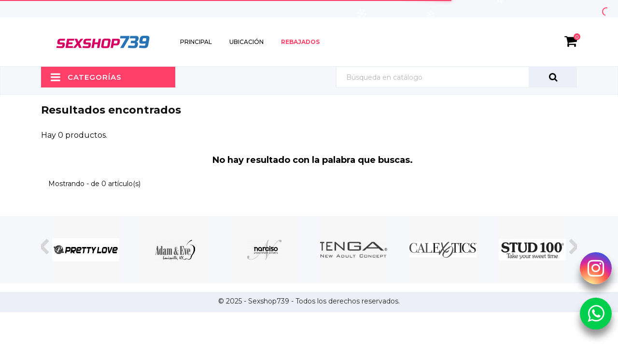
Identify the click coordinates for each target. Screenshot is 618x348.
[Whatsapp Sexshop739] (596, 313)
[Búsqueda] (456, 77)
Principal (196, 41)
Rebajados (300, 41)
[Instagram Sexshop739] (596, 267)
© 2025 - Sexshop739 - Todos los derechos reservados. (309, 301)
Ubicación (246, 41)
